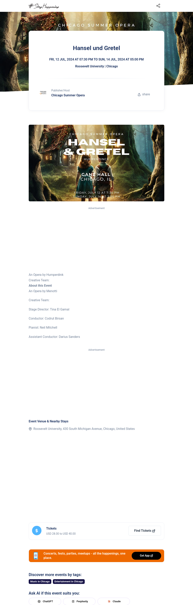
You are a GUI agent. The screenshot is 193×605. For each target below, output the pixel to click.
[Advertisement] (96, 239)
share (144, 94)
